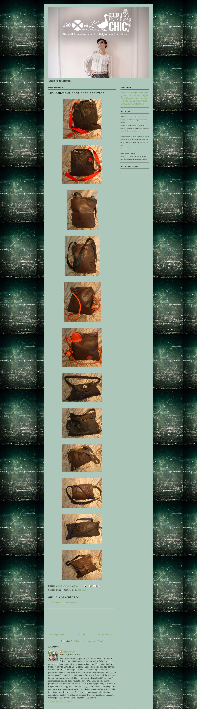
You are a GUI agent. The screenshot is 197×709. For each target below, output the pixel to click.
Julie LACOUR (69, 652)
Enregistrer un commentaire (63, 602)
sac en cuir (83, 590)
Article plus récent (58, 634)
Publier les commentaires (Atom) (88, 641)
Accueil (82, 634)
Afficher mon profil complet (60, 702)
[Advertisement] (82, 619)
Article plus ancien (106, 634)
